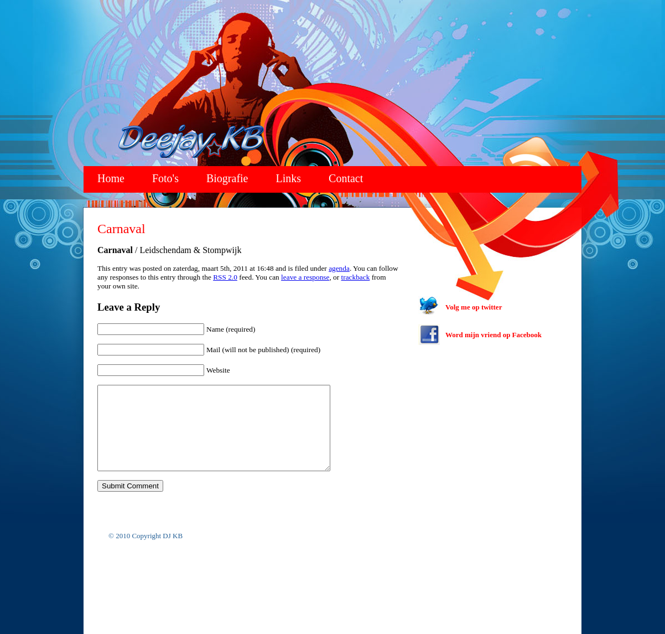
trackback (355, 277)
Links (289, 178)
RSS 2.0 (225, 277)
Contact (346, 178)
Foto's (165, 178)
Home (110, 178)
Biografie (227, 178)
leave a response (305, 277)
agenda (339, 268)
